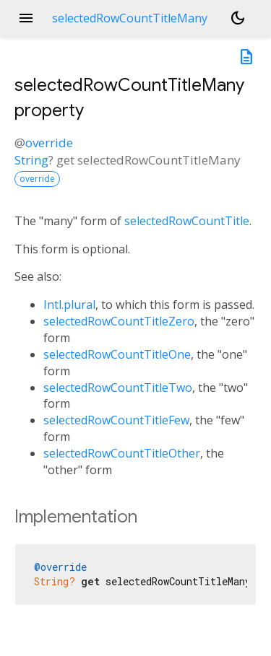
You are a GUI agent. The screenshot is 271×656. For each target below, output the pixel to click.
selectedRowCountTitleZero (118, 321)
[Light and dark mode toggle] (237, 18)
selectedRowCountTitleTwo (117, 387)
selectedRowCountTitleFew (116, 420)
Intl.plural (69, 304)
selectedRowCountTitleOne (117, 354)
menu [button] (26, 18)
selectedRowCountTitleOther (121, 453)
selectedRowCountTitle (186, 221)
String (31, 160)
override (49, 142)
